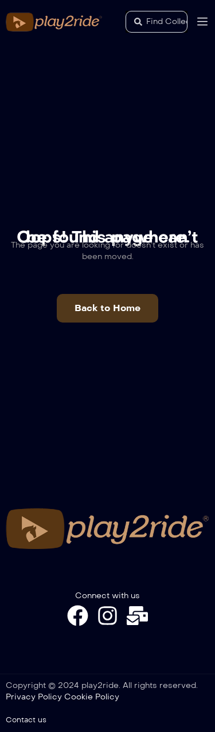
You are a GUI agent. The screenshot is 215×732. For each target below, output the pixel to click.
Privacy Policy (34, 697)
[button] (107, 308)
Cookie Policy (91, 697)
